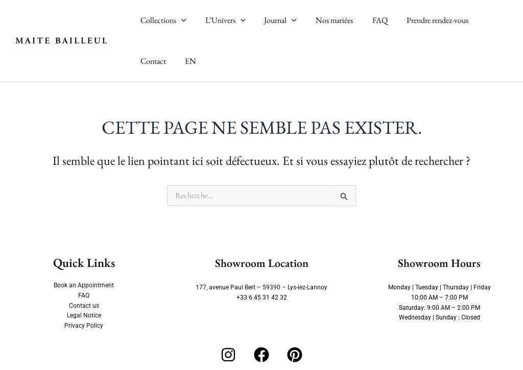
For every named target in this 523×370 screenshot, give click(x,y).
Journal (273, 20)
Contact (482, 20)
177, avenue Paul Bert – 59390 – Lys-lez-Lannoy (261, 287)
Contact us (84, 305)
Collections (162, 20)
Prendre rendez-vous (423, 20)
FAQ (367, 20)
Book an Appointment (84, 285)
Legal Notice (84, 315)
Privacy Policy (83, 325)
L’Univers (221, 20)
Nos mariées (325, 20)
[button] (180, 20)
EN (144, 61)
